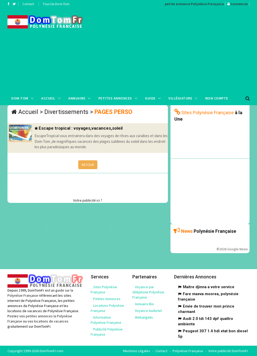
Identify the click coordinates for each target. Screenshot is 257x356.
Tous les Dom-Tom (56, 4)
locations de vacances (51, 321)
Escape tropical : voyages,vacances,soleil (81, 128)
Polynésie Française (188, 351)
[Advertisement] (174, 49)
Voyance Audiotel (148, 310)
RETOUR (88, 164)
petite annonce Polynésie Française (194, 4)
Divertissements (66, 112)
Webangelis (144, 317)
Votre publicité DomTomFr (228, 351)
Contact (28, 4)
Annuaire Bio (144, 304)
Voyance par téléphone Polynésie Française (148, 292)
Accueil (48, 98)
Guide (150, 98)
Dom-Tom (19, 98)
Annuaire (76, 98)
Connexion (239, 4)
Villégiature (180, 98)
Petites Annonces (115, 98)
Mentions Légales (136, 351)
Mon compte (216, 98)
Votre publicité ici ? (87, 200)
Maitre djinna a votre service (208, 287)
